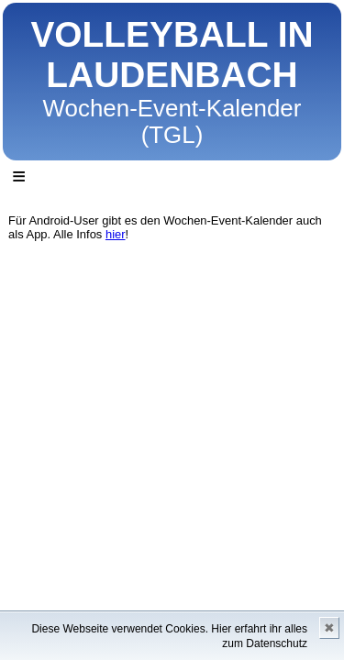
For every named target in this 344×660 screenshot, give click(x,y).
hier (115, 234)
